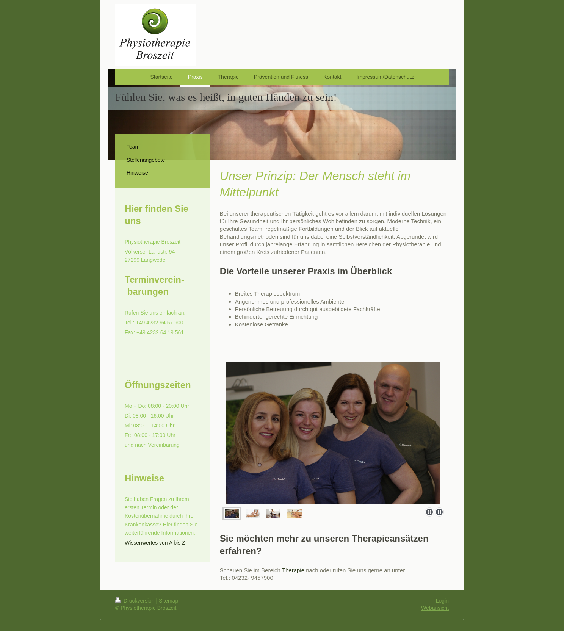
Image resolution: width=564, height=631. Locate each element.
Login (442, 601)
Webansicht (435, 608)
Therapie (293, 570)
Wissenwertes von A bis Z (155, 543)
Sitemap (168, 601)
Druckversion (135, 601)
